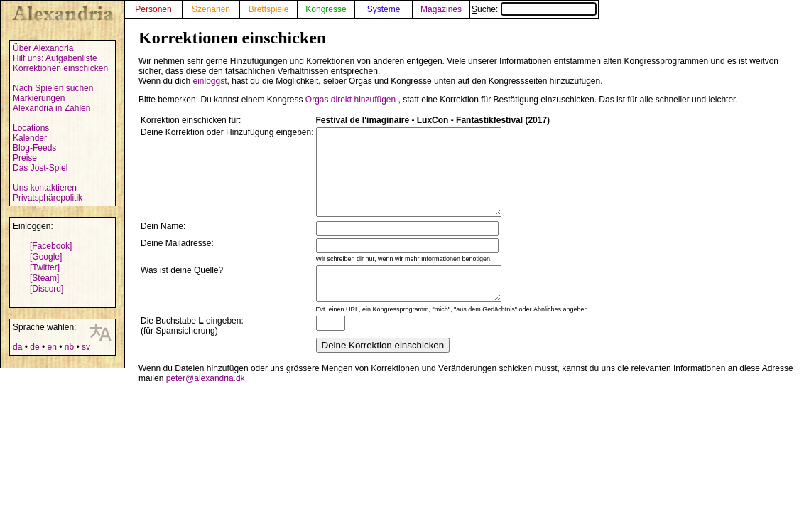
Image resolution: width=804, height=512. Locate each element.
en (51, 347)
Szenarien (211, 9)
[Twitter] (45, 267)
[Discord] (46, 289)
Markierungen (39, 98)
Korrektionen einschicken (60, 68)
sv (86, 347)
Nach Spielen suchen (53, 88)
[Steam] (44, 278)
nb (69, 347)
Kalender (30, 138)
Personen (153, 9)
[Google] (46, 257)
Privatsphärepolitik (47, 198)
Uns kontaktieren (45, 188)
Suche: (534, 9)
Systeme (384, 9)
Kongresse (325, 9)
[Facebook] (51, 246)
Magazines (441, 9)
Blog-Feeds (34, 148)
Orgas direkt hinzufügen (350, 100)
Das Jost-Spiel (40, 168)
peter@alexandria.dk (205, 402)
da (17, 347)
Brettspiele (269, 9)
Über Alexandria (43, 48)
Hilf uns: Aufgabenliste (55, 58)
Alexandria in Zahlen (51, 108)
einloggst (210, 81)
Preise (25, 158)
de (34, 347)
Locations (31, 128)
